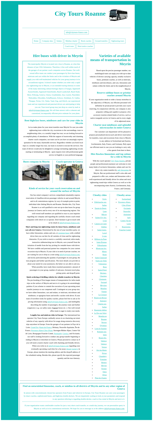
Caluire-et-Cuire (101, 224)
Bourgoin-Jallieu (100, 310)
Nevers (104, 322)
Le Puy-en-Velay (100, 313)
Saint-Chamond (101, 258)
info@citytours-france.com (76, 32)
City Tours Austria (118, 161)
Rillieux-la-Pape (101, 239)
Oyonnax (103, 326)
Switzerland (126, 199)
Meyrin (104, 366)
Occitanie (127, 208)
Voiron (104, 347)
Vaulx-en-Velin (101, 261)
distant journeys (72, 349)
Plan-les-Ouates (101, 378)
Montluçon (102, 316)
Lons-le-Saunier (101, 329)
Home (36, 41)
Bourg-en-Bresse (100, 298)
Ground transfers (101, 41)
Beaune (104, 319)
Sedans (59, 41)
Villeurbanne (102, 245)
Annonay (103, 301)
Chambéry (103, 356)
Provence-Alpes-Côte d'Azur (41, 330)
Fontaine (103, 359)
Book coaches (86, 41)
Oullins (104, 227)
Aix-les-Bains (101, 350)
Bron (105, 267)
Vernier (104, 369)
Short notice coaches (85, 46)
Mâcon (104, 214)
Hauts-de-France (45, 327)
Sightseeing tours (117, 41)
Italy (129, 218)
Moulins (103, 289)
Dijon (104, 375)
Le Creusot (102, 295)
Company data (47, 41)
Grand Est (34, 327)
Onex (105, 372)
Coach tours (69, 46)
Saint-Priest (102, 270)
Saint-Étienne (102, 242)
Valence (104, 344)
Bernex (104, 363)
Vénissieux (102, 264)
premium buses (63, 233)
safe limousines (123, 170)
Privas (104, 353)
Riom (105, 255)
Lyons (104, 236)
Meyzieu (103, 285)
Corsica (65, 334)
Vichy (104, 199)
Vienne (104, 292)
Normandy (58, 334)
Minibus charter (71, 41)
